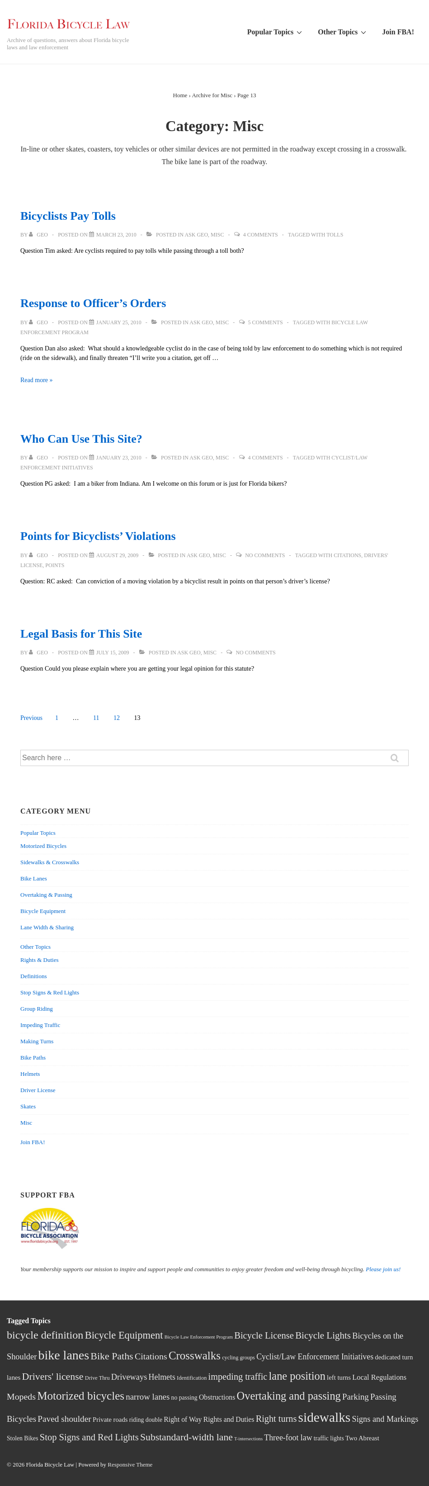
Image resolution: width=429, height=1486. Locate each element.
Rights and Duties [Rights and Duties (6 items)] (229, 1419)
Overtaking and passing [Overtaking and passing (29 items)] (289, 1396)
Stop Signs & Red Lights (49, 992)
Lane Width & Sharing (47, 927)
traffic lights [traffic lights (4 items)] (329, 1438)
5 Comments (265, 322)
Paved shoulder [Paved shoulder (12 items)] (64, 1419)
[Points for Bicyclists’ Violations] (117, 555)
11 (96, 718)
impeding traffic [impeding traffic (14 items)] (238, 1377)
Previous (31, 718)
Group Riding (36, 1008)
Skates (28, 1106)
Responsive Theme (130, 1464)
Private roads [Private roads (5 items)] (110, 1419)
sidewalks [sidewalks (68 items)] (324, 1417)
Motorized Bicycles (43, 845)
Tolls (334, 235)
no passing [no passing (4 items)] (184, 1397)
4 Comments (260, 235)
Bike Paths (33, 1057)
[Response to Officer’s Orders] (118, 322)
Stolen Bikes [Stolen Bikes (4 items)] (22, 1438)
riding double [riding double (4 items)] (145, 1419)
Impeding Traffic (40, 1025)
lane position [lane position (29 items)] (297, 1376)
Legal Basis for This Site (81, 633)
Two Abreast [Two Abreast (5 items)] (362, 1438)
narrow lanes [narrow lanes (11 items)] (148, 1396)
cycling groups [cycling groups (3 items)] (238, 1357)
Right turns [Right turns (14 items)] (276, 1419)
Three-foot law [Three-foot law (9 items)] (288, 1437)
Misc (217, 235)
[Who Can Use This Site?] (118, 457)
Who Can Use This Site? (81, 438)
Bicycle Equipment (43, 911)
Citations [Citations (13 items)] (151, 1356)
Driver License (38, 1090)
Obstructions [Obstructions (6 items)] (217, 1397)
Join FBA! (398, 32)
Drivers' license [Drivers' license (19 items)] (53, 1376)
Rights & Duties (39, 959)
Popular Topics (275, 31)
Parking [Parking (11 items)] (355, 1396)
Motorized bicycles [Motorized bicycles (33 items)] (80, 1396)
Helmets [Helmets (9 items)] (162, 1377)
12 (116, 718)
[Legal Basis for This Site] (112, 652)
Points (54, 565)
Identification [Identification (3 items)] (192, 1378)
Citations (347, 555)
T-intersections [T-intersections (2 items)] (248, 1438)
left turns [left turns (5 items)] (339, 1377)
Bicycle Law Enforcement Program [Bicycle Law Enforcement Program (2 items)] (199, 1337)
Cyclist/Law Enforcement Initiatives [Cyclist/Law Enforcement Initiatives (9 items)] (314, 1356)
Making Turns (36, 1041)
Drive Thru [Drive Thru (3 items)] (97, 1378)
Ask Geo (196, 235)
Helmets (30, 1073)
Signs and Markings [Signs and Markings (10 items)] (385, 1419)
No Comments (265, 555)
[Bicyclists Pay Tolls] (116, 235)
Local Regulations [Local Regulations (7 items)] (379, 1377)
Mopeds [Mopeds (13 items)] (21, 1396)
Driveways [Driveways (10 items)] (129, 1377)
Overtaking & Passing (46, 894)
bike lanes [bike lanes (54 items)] (64, 1355)
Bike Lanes (33, 878)
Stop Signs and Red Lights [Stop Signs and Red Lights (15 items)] (89, 1437)
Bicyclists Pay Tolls (68, 215)
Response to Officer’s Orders (93, 303)
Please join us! (383, 1269)
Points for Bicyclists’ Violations (98, 536)
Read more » (36, 380)
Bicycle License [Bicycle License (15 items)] (264, 1335)
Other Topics (343, 31)
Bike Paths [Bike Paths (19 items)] (111, 1356)
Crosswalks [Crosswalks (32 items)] (195, 1355)
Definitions (33, 976)
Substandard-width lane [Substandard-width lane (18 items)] (186, 1437)
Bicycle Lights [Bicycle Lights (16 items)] (323, 1335)
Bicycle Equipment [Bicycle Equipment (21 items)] (124, 1335)
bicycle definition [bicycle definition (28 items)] (45, 1335)
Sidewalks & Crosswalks (49, 862)
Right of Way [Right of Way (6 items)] (183, 1419)
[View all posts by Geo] (39, 235)
